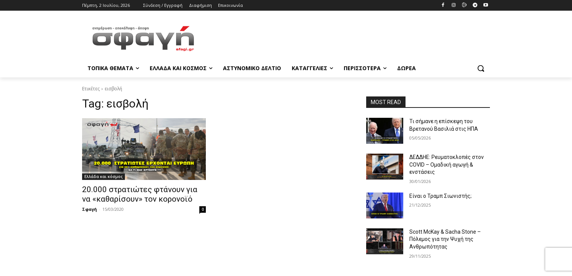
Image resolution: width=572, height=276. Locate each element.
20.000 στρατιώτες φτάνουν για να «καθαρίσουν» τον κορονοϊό (139, 194)
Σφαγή (89, 209)
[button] (481, 68)
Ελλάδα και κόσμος (103, 176)
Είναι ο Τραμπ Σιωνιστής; (440, 196)
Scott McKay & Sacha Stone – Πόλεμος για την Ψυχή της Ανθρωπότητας (445, 239)
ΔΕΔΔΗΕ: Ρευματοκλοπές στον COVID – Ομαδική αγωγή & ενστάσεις (446, 164)
